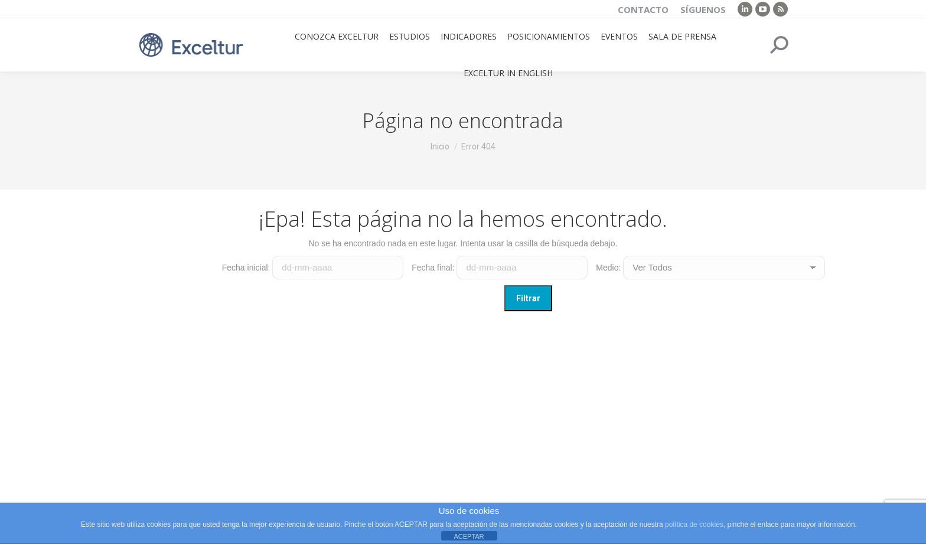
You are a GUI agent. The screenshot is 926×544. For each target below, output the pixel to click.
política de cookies (694, 524)
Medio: (608, 267)
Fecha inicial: (246, 267)
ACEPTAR (469, 536)
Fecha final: (433, 267)
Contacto (643, 9)
